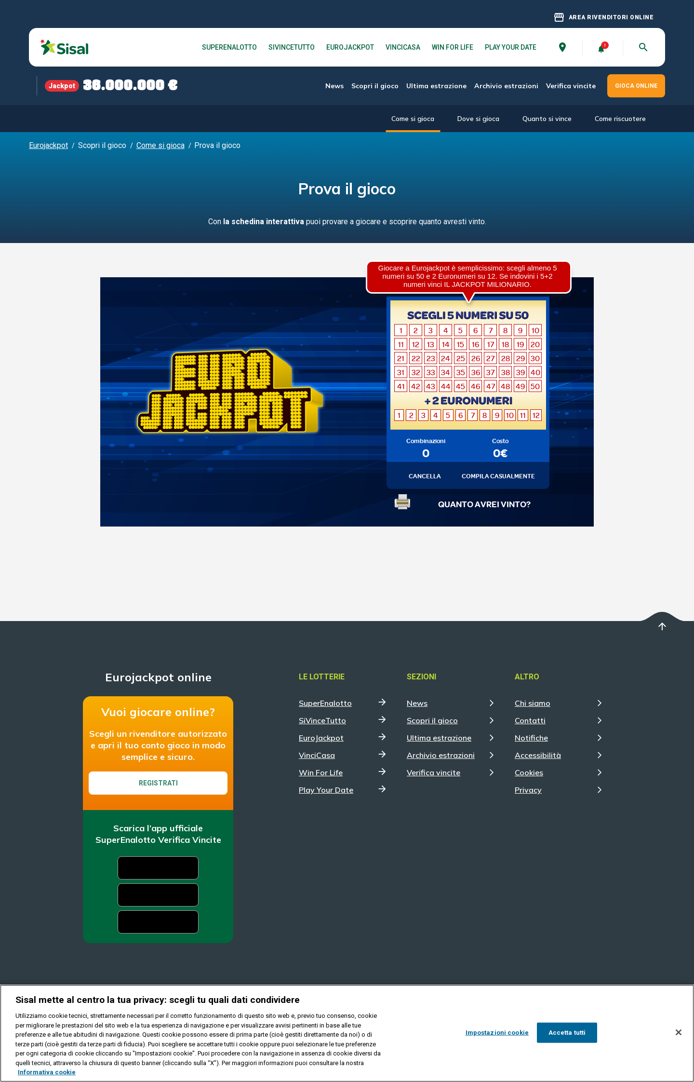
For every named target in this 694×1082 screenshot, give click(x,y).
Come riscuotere (620, 118)
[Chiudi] (678, 1032)
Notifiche (531, 738)
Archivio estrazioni (506, 85)
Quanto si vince (547, 118)
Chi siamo (532, 703)
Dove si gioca (478, 118)
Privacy (528, 790)
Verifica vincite (571, 85)
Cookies (529, 772)
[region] (347, 1033)
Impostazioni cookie (497, 1032)
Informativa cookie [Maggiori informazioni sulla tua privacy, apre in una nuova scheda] (47, 1072)
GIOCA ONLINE (636, 85)
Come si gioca (412, 118)
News (334, 85)
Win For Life (452, 47)
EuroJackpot (350, 47)
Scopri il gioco (375, 85)
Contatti (530, 720)
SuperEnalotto (229, 47)
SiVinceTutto (291, 47)
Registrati (158, 783)
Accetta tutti (567, 1032)
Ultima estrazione (436, 85)
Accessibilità (538, 755)
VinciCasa (403, 47)
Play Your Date (510, 47)
